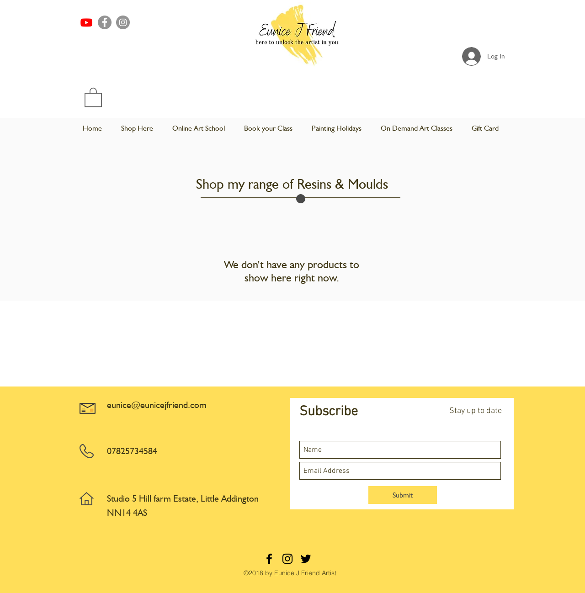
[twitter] (306, 559)
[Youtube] (86, 22)
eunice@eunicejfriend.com (157, 404)
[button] (93, 96)
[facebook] (269, 559)
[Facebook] (105, 22)
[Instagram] (123, 22)
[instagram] (287, 559)
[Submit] (402, 495)
